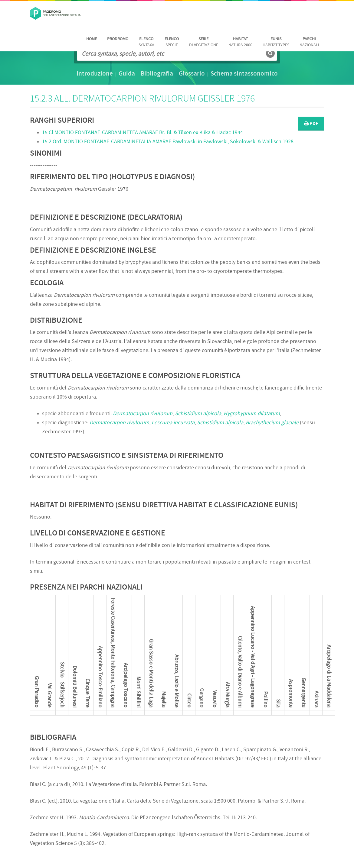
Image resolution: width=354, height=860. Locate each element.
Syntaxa (146, 42)
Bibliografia (157, 74)
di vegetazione (203, 42)
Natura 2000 (240, 42)
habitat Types (276, 42)
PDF (311, 123)
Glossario (192, 74)
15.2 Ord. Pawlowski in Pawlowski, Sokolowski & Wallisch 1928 (167, 142)
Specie (172, 42)
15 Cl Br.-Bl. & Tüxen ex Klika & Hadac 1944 (142, 133)
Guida (127, 74)
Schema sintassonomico (244, 74)
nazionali (309, 42)
